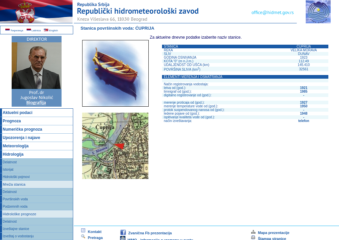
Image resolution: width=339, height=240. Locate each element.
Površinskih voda (15, 199)
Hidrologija (13, 154)
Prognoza (12, 121)
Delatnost (10, 162)
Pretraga (92, 238)
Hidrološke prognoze (19, 214)
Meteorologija (16, 146)
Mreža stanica (14, 184)
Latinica (34, 30)
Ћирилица (14, 30)
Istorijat (8, 169)
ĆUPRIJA (144, 28)
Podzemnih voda (15, 206)
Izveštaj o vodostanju (18, 236)
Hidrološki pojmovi (16, 177)
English (51, 30)
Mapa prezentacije (270, 233)
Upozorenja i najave (21, 137)
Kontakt (91, 232)
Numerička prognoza (22, 129)
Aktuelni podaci (17, 112)
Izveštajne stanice (16, 229)
